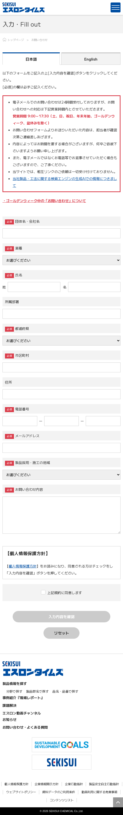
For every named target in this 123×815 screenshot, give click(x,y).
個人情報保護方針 (23, 566)
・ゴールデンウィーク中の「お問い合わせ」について (44, 200)
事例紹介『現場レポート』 (23, 697)
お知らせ (9, 719)
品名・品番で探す (65, 691)
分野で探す (14, 691)
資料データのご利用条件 (58, 792)
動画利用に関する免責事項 (99, 792)
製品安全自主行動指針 (104, 784)
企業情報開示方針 (46, 784)
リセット (61, 633)
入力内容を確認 (61, 616)
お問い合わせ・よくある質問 (25, 727)
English (90, 59)
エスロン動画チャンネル (21, 712)
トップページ (15, 40)
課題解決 (9, 705)
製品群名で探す (37, 691)
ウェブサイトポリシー (21, 792)
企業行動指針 (74, 784)
